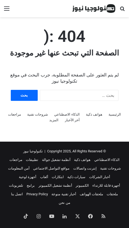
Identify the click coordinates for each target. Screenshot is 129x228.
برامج (31, 185)
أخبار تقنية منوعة (63, 194)
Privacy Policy (37, 194)
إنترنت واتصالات (85, 168)
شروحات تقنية (37, 114)
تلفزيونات (16, 185)
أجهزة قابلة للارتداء (106, 185)
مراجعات (14, 114)
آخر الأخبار (72, 120)
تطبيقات (32, 160)
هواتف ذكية (94, 114)
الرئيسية (115, 114)
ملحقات (112, 194)
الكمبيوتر (82, 185)
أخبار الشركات (99, 177)
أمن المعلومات (19, 168)
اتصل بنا (17, 194)
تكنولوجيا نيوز (33, 151)
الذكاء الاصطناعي (66, 114)
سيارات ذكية (76, 177)
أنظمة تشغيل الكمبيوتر (55, 185)
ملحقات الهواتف (91, 194)
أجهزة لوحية (27, 177)
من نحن (64, 203)
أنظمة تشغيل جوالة (56, 160)
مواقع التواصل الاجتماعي (51, 168)
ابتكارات (58, 177)
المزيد (53, 120)
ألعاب (44, 177)
